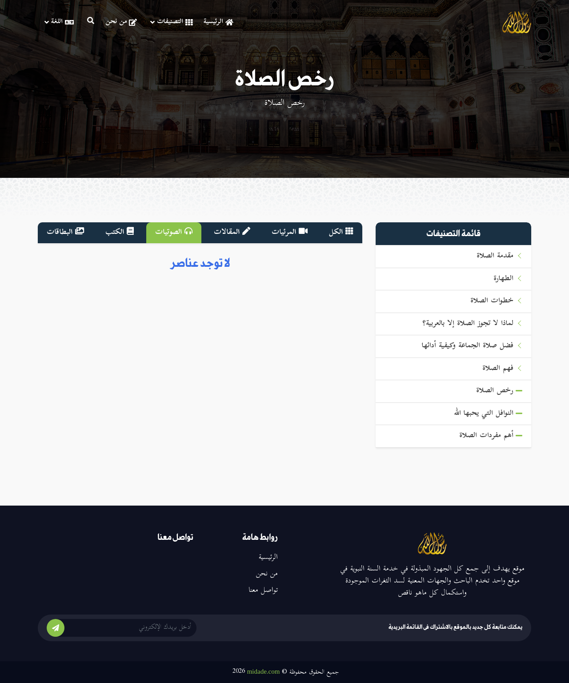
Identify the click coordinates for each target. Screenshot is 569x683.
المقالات (232, 232)
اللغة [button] (59, 22)
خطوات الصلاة (491, 301)
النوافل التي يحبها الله (483, 413)
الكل (341, 232)
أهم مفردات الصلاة (486, 436)
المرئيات (290, 232)
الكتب (119, 232)
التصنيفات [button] (171, 22)
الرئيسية (218, 22)
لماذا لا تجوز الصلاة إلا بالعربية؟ (467, 323)
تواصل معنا (263, 590)
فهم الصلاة (497, 368)
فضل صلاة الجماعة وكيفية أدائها (467, 346)
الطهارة (503, 279)
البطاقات (65, 232)
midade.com (263, 671)
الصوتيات (173, 232)
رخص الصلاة (494, 391)
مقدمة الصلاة (495, 256)
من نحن (121, 22)
